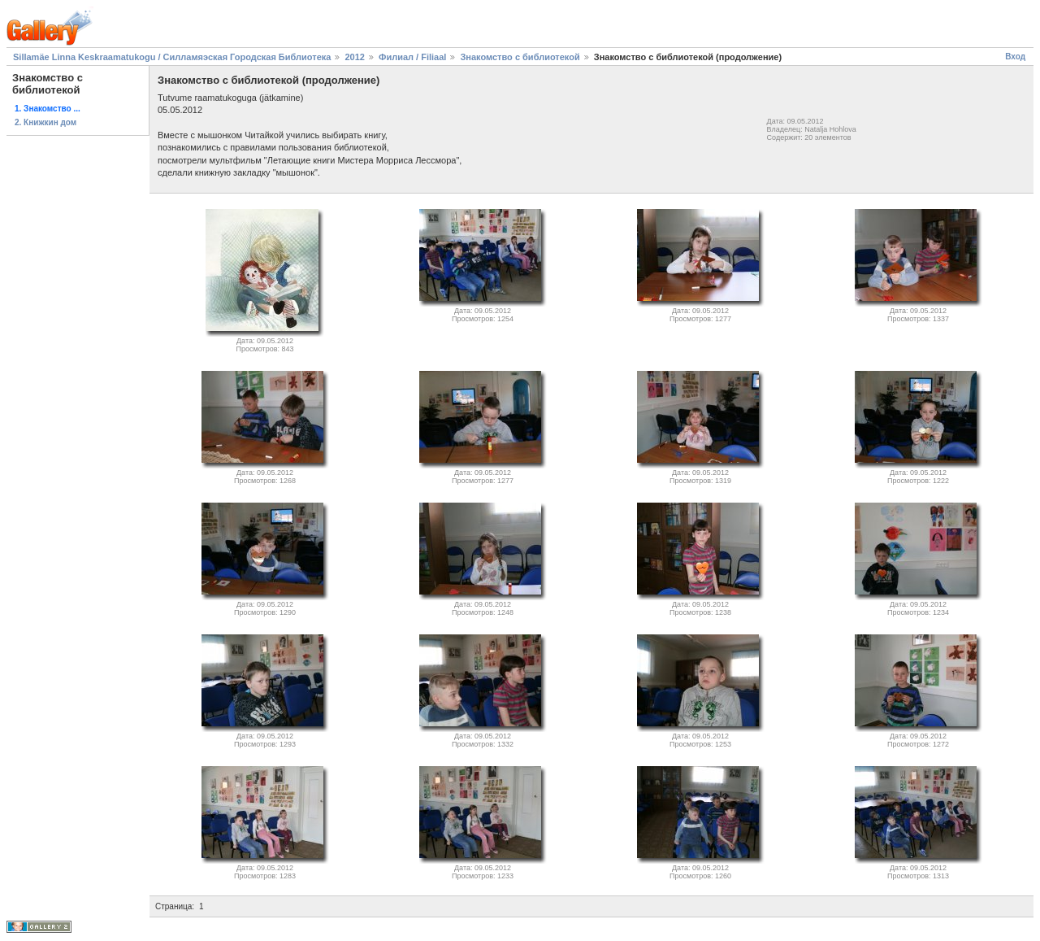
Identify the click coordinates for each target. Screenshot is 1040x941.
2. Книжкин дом (45, 122)
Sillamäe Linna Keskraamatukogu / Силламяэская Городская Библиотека (172, 57)
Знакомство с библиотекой (519, 57)
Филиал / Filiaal (412, 57)
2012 (354, 57)
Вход (1015, 56)
